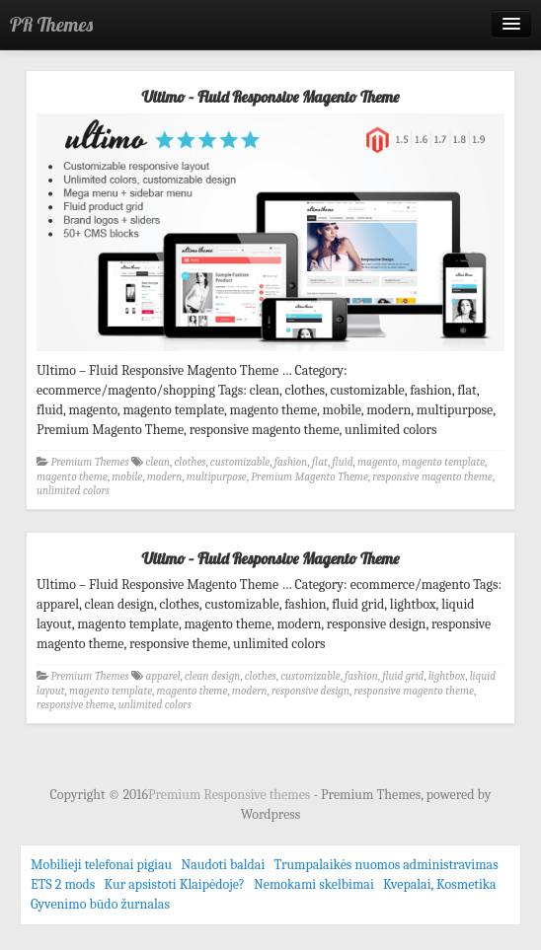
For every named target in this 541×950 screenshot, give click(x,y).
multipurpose (217, 477)
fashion (291, 462)
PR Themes (51, 24)
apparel (163, 676)
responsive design (310, 691)
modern (165, 477)
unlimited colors (73, 490)
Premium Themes (90, 462)
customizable (240, 462)
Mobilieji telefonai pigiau (101, 864)
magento (377, 462)
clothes (189, 462)
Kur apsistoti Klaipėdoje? (175, 884)
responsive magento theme (432, 477)
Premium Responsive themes (230, 794)
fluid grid (403, 676)
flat (320, 462)
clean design (212, 676)
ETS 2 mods (63, 884)
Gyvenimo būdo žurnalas (100, 904)
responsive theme (75, 704)
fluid (342, 462)
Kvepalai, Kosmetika (440, 884)
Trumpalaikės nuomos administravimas (386, 864)
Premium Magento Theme (309, 477)
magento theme (72, 477)
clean (158, 462)
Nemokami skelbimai (314, 884)
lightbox (446, 676)
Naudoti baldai (223, 864)
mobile (127, 477)
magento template (443, 462)
